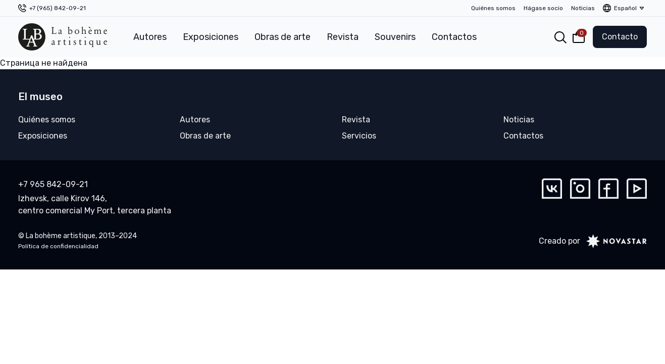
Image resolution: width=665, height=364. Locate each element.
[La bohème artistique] (62, 37)
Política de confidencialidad (58, 246)
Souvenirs (395, 36)
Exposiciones (210, 36)
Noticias (583, 8)
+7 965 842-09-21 (53, 184)
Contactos (454, 36)
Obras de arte (282, 36)
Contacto (620, 36)
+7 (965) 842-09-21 (57, 8)
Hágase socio (543, 8)
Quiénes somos (493, 8)
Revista (343, 36)
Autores (150, 36)
